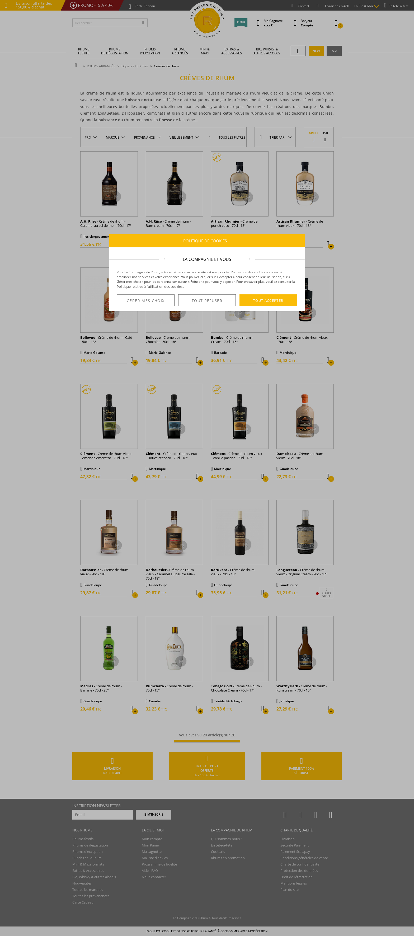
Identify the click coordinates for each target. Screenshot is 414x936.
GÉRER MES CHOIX (145, 300)
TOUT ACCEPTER (268, 300)
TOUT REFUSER (207, 300)
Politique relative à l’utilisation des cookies (149, 286)
